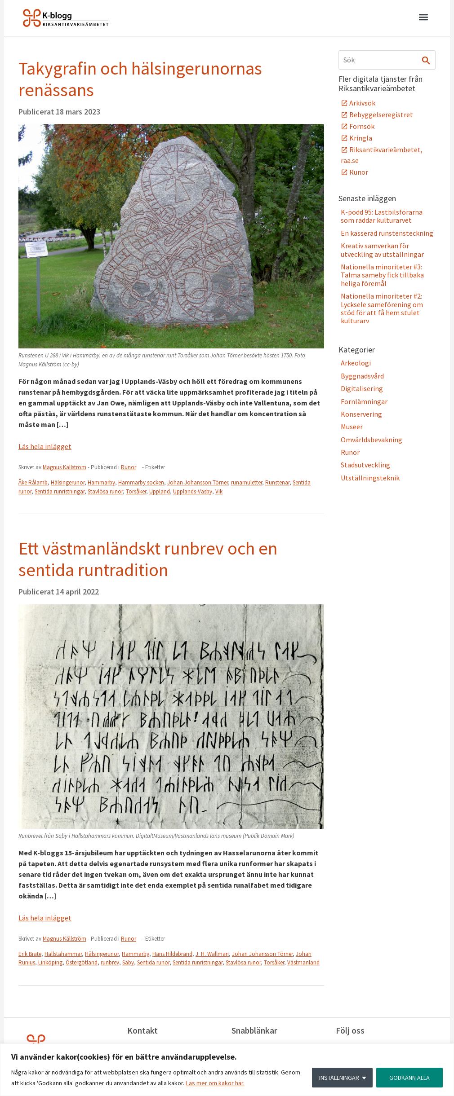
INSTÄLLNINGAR (339, 1078)
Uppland (159, 491)
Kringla (360, 137)
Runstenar (277, 482)
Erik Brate (29, 954)
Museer (352, 426)
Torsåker (136, 491)
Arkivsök (362, 102)
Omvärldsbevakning (371, 439)
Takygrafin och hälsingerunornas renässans (140, 79)
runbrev (110, 962)
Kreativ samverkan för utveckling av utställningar (382, 249)
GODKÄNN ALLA (409, 1078)
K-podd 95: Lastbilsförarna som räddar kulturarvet (382, 215)
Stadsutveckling (365, 464)
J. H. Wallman (212, 954)
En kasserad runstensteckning (387, 233)
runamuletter (246, 482)
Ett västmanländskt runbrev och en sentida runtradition (147, 559)
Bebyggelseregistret (381, 114)
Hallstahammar (63, 954)
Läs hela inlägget (44, 446)
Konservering (361, 413)
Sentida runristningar (60, 491)
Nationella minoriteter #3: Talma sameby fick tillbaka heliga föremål (382, 275)
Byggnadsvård (362, 375)
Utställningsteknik (370, 477)
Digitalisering (362, 388)
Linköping (50, 962)
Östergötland (82, 962)
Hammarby (101, 482)
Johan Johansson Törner (197, 482)
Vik (219, 491)
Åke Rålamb (33, 482)
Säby (128, 962)
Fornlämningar (364, 401)
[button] (423, 18)
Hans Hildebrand (172, 954)
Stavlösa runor (105, 491)
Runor (128, 467)
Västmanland (303, 962)
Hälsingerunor (68, 482)
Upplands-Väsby (192, 491)
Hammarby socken (141, 482)
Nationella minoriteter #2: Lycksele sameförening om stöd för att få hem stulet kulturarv (382, 308)
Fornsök (361, 126)
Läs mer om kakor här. (215, 1083)
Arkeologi (356, 362)
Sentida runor (153, 962)
